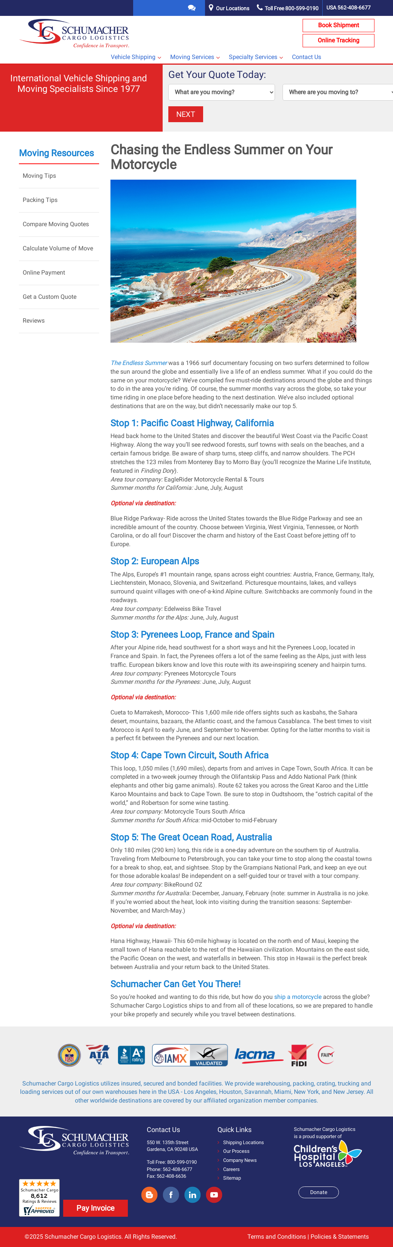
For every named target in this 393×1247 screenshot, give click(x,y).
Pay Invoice (95, 1208)
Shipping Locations (240, 1142)
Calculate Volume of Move (58, 248)
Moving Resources (56, 153)
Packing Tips (40, 199)
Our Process (233, 1151)
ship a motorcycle (298, 996)
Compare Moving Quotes (56, 224)
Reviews (34, 320)
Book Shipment (338, 25)
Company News (237, 1160)
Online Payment (44, 272)
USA (348, 8)
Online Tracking (338, 40)
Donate (318, 1192)
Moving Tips (39, 175)
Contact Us (306, 57)
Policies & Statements (340, 1236)
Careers (228, 1169)
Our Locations (232, 8)
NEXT (185, 114)
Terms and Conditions (276, 1236)
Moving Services (192, 57)
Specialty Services (253, 57)
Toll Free (287, 8)
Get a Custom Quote (49, 296)
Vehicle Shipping (133, 57)
